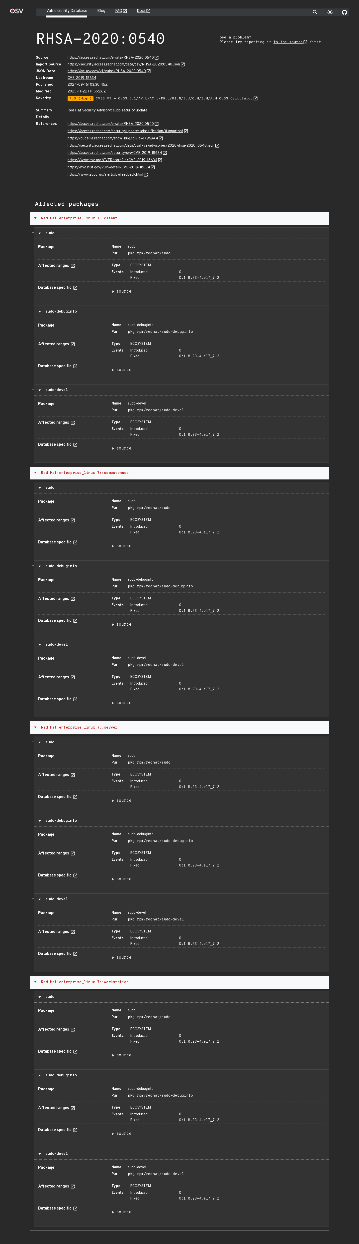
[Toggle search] (315, 12)
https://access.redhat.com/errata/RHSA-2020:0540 (111, 57)
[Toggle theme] (330, 12)
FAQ (118, 10)
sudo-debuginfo (60, 311)
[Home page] (16, 12)
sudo (48, 233)
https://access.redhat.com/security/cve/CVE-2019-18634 (115, 153)
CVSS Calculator (236, 98)
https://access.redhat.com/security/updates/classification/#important (125, 131)
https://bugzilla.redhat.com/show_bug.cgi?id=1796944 (113, 138)
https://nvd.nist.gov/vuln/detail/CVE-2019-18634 (109, 167)
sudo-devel (55, 390)
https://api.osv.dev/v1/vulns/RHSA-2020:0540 (107, 71)
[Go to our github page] (344, 12)
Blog (101, 10)
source (123, 291)
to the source (288, 42)
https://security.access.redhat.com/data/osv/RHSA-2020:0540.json (124, 64)
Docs (141, 10)
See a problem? (235, 37)
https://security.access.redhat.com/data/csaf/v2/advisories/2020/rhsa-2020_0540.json (141, 145)
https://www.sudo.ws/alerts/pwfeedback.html (105, 174)
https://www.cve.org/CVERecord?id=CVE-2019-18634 (112, 160)
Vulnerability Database (66, 10)
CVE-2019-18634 (82, 78)
